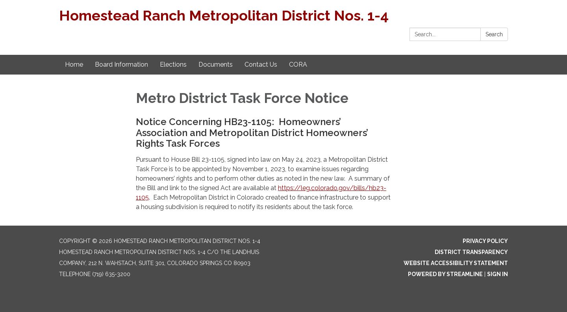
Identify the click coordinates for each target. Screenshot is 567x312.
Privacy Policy (485, 241)
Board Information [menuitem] (121, 64)
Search (494, 34)
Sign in (497, 274)
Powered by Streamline (445, 274)
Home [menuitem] (74, 64)
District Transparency (471, 252)
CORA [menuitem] (298, 64)
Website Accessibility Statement (456, 263)
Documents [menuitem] (215, 64)
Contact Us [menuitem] (261, 64)
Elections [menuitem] (173, 64)
